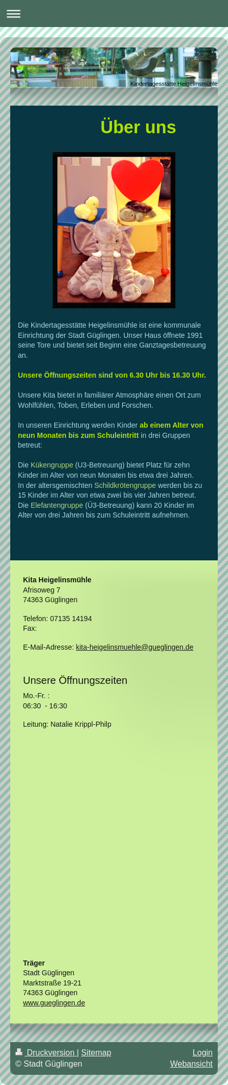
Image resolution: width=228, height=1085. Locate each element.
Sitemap (96, 1052)
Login (203, 1052)
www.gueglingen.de (54, 1003)
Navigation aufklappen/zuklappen (114, 13)
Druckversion (46, 1052)
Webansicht (191, 1063)
